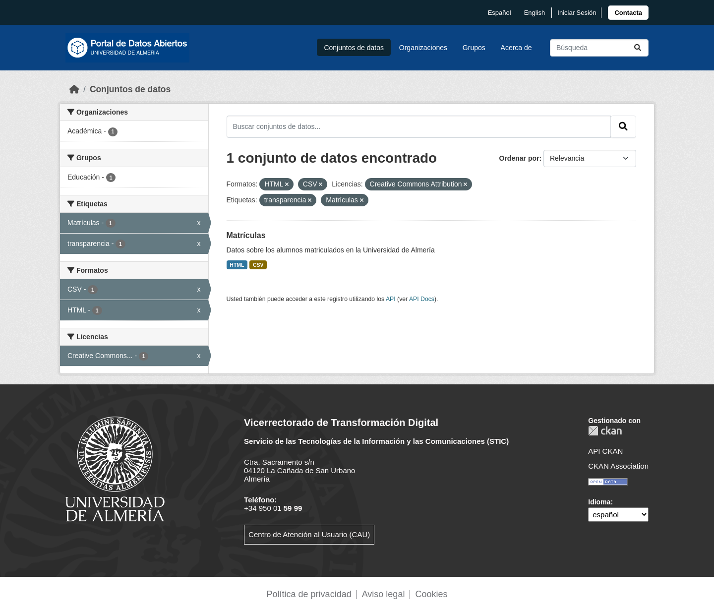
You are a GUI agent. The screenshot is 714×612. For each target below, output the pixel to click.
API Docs (421, 299)
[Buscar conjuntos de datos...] (599, 48)
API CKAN (605, 451)
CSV (258, 265)
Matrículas (246, 235)
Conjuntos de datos (354, 48)
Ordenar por (519, 158)
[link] (628, 12)
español (499, 12)
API (391, 299)
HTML (237, 265)
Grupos (474, 48)
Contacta (628, 12)
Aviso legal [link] (383, 594)
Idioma (599, 502)
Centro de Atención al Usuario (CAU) (309, 534)
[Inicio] (74, 89)
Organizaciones (423, 48)
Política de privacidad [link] (309, 594)
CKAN (605, 431)
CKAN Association (618, 466)
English (534, 12)
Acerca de (516, 48)
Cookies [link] (431, 594)
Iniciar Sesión (576, 12)
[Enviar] (638, 48)
